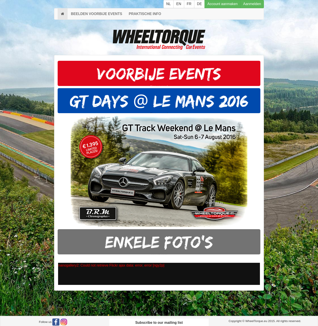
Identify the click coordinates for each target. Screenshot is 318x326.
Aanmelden (252, 4)
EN (178, 4)
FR (189, 4)
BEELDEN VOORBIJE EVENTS (96, 14)
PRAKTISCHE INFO (145, 14)
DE (199, 4)
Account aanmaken (222, 4)
